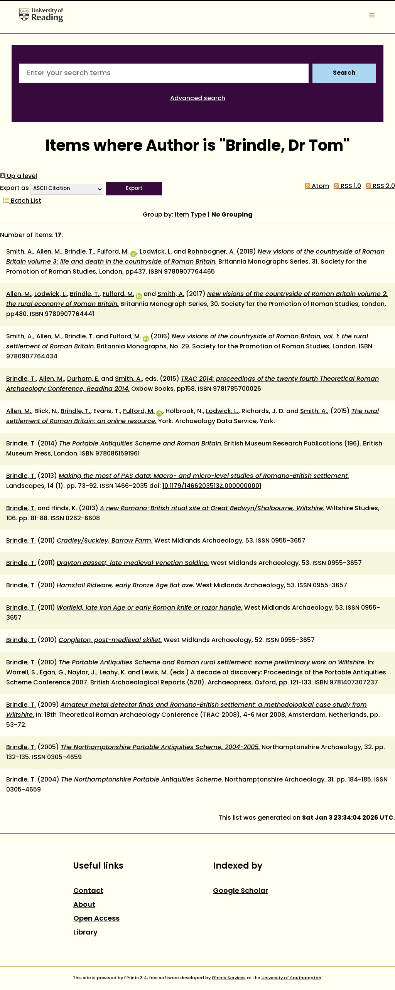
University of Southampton (291, 978)
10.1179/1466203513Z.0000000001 (211, 486)
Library (85, 933)
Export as (14, 188)
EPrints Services (229, 978)
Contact (88, 891)
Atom (315, 187)
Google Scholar (240, 891)
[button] (134, 189)
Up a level (18, 176)
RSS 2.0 (379, 187)
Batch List (20, 201)
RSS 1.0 (346, 187)
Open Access (96, 919)
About (84, 905)
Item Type (190, 215)
